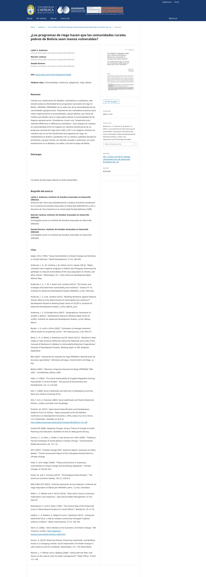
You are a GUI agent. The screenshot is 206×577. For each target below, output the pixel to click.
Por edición (41, 18)
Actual (29, 18)
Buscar (54, 18)
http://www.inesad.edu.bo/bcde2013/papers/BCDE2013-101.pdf (59, 422)
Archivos (41, 27)
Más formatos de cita (113, 144)
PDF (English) (112, 101)
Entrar (176, 2)
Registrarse (167, 2)
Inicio (33, 27)
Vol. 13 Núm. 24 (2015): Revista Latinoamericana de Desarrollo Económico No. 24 (79, 27)
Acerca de (65, 18)
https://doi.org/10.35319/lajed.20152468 (53, 74)
